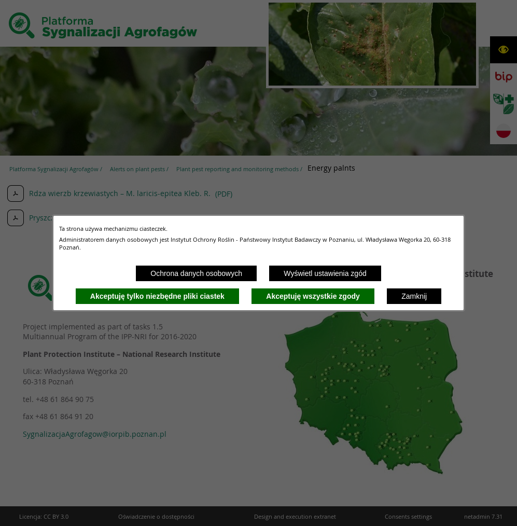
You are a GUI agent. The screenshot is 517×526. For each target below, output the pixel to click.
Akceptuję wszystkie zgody (313, 296)
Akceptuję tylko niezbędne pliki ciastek (157, 296)
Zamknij (414, 296)
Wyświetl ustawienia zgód (325, 273)
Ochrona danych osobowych (196, 273)
